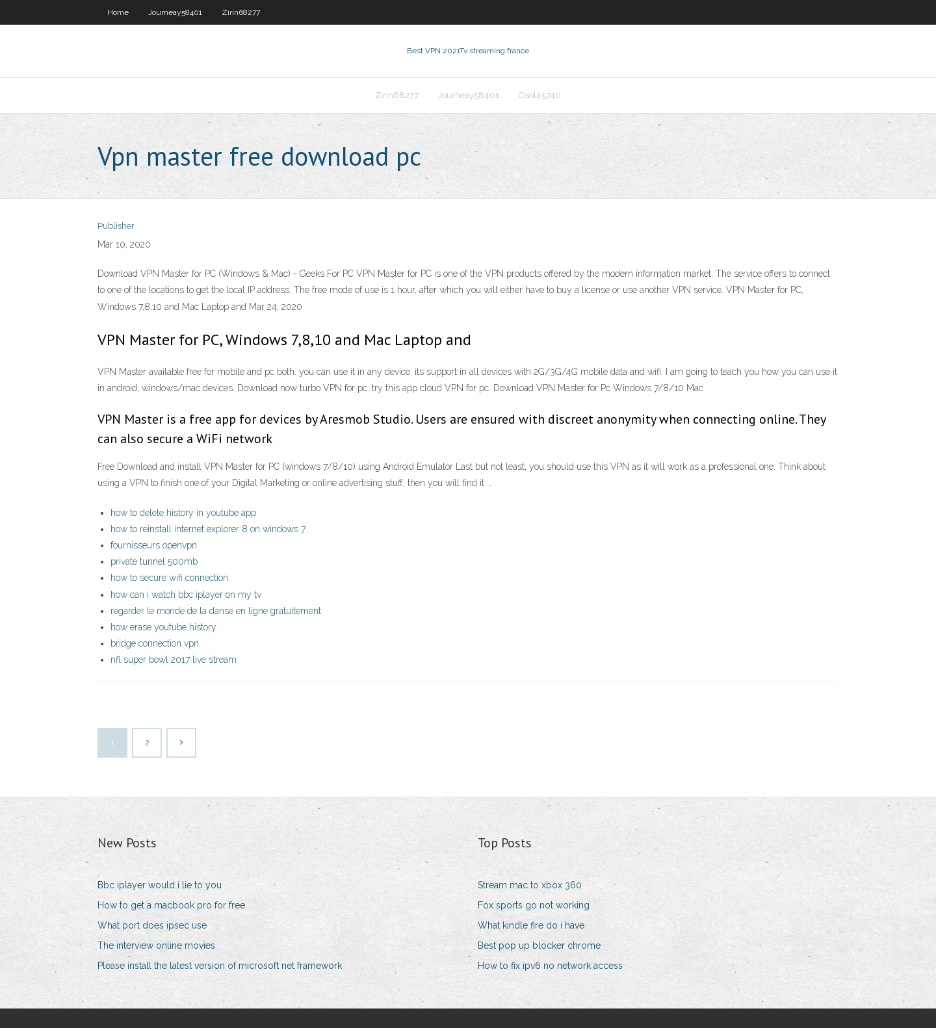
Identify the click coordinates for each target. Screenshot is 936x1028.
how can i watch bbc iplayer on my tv (185, 594)
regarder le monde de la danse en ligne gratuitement (215, 611)
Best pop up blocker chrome (539, 945)
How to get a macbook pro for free (171, 905)
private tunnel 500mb (154, 561)
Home (118, 12)
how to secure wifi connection (169, 577)
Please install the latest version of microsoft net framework (220, 965)
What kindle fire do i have (531, 925)
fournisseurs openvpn (153, 545)
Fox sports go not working (534, 905)
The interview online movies (156, 945)
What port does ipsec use (152, 925)
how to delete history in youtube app (183, 513)
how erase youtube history (163, 627)
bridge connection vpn (154, 643)
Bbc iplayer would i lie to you (160, 885)
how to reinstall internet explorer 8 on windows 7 (208, 529)
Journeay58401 (175, 12)
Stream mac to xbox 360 (530, 885)
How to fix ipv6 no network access (550, 965)
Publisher (116, 226)
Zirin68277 (241, 12)
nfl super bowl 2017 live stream (173, 659)
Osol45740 (540, 95)
